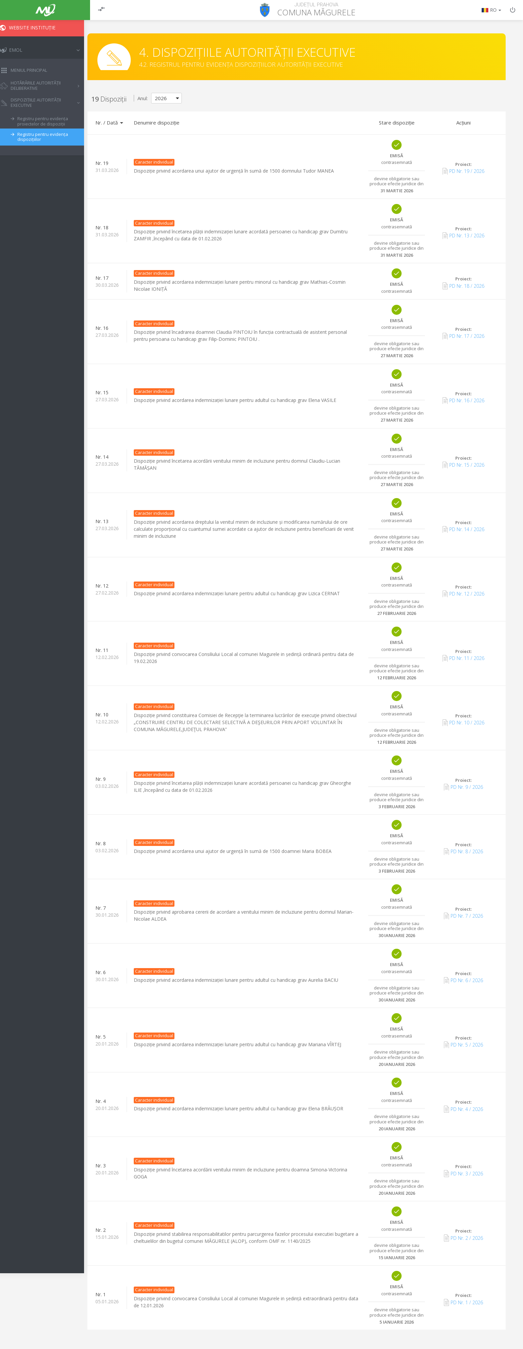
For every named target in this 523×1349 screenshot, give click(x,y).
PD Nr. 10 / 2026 (463, 722)
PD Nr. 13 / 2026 (463, 235)
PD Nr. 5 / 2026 (463, 1045)
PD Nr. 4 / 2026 (463, 1109)
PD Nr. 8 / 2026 (463, 851)
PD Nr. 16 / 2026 (463, 400)
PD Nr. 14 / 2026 (463, 529)
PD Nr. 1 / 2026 (463, 1302)
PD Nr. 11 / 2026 (463, 658)
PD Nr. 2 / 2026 (463, 1237)
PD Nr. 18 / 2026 (463, 285)
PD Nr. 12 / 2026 (463, 594)
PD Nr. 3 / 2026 (463, 1173)
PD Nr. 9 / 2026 (463, 787)
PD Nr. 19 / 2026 (463, 171)
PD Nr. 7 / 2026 (463, 916)
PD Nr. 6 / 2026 (463, 980)
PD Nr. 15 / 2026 (463, 465)
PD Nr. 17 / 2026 (463, 336)
